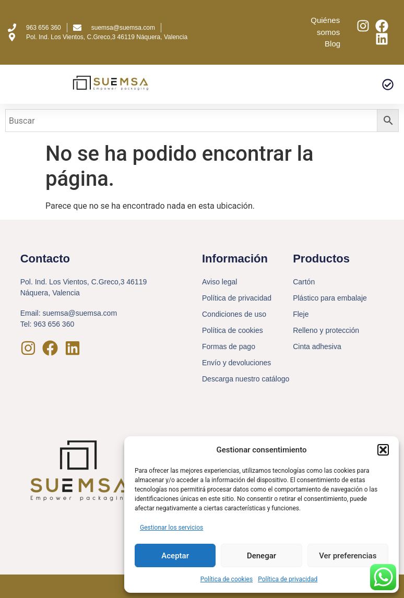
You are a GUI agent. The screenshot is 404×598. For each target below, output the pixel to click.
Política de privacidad (287, 579)
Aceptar (175, 555)
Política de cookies (226, 579)
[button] (383, 450)
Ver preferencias (347, 555)
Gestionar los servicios (171, 527)
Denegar (261, 555)
